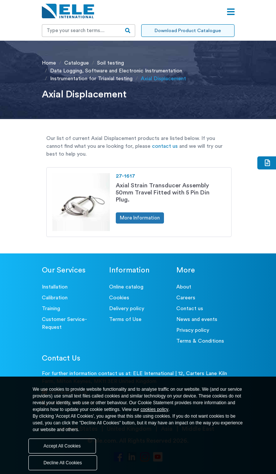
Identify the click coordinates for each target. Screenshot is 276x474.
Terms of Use (125, 319)
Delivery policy (126, 308)
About (183, 287)
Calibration (55, 297)
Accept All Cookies (62, 446)
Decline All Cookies (63, 462)
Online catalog (126, 287)
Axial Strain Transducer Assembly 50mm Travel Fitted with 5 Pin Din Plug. (163, 193)
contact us (165, 146)
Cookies (119, 297)
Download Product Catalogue (187, 30)
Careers (185, 297)
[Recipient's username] (81, 30)
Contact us (189, 308)
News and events (196, 319)
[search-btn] (128, 30)
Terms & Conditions (200, 341)
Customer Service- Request (64, 323)
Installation (55, 287)
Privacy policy (192, 330)
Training (51, 308)
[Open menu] (231, 11)
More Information (140, 217)
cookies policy (154, 409)
